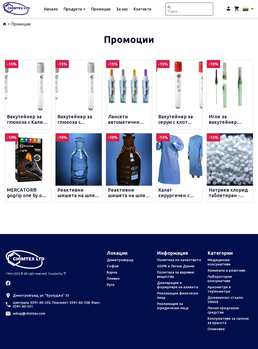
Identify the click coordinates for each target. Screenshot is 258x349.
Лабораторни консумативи (219, 278)
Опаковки (216, 329)
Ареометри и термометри (219, 289)
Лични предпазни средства (223, 310)
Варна (112, 272)
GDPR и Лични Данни (175, 266)
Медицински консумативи (218, 262)
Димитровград (120, 260)
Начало (51, 9)
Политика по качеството (179, 260)
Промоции (101, 9)
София (113, 266)
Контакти (142, 9)
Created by (57, 273)
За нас (122, 9)
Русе (111, 285)
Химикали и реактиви (226, 270)
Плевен (113, 278)
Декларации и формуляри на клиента (177, 285)
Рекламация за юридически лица (172, 306)
